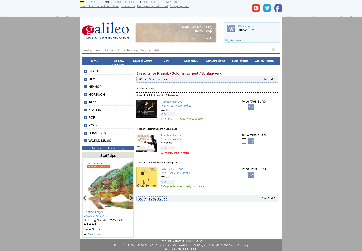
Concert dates (215, 60)
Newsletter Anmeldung (108, 148)
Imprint (171, 2)
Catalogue (191, 60)
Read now (94, 234)
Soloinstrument (154, 95)
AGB (203, 240)
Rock (92, 125)
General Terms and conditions (99, 6)
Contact (151, 2)
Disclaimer (128, 6)
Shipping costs (179, 6)
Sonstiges (97, 133)
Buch (93, 71)
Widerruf (192, 240)
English (113, 2)
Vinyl (167, 60)
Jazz (92, 102)
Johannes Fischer (172, 169)
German (89, 2)
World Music (99, 140)
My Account (233, 40)
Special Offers (142, 60)
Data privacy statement (152, 6)
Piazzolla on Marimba (176, 105)
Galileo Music (264, 60)
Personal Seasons (95, 216)
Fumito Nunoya (171, 101)
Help (132, 2)
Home (93, 60)
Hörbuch (96, 94)
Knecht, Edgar (93, 212)
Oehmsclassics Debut (175, 173)
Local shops (240, 60)
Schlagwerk (172, 95)
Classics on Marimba (175, 139)
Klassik (94, 110)
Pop (91, 117)
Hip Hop (94, 86)
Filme (92, 79)
